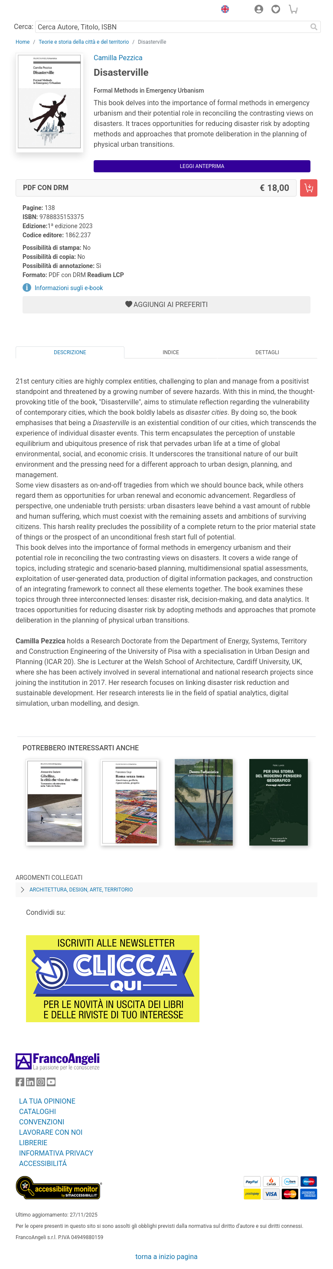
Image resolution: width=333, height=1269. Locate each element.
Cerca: (23, 27)
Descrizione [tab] (70, 352)
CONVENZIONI (41, 1122)
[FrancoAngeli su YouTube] (51, 1084)
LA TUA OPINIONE (47, 1101)
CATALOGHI (37, 1112)
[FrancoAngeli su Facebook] (20, 1084)
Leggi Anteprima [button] (202, 166)
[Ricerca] (314, 27)
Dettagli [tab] (267, 352)
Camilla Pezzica (118, 58)
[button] (222, 10)
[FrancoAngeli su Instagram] (40, 1084)
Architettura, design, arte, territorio (81, 890)
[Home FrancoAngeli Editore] (45, 10)
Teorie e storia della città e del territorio (84, 42)
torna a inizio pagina (166, 1257)
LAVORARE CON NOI (50, 1132)
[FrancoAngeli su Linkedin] (30, 1084)
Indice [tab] (171, 352)
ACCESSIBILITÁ (43, 1163)
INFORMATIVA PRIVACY (56, 1153)
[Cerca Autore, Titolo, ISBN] (171, 27)
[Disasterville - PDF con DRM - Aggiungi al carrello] (308, 188)
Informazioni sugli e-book (69, 287)
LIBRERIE (33, 1143)
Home (22, 42)
